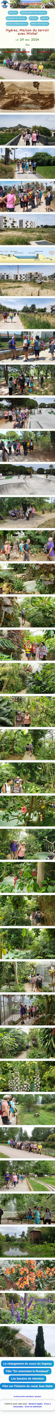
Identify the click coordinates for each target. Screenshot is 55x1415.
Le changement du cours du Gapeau (27, 1363)
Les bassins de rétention (27, 1378)
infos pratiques (39, 23)
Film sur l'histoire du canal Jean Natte (27, 1386)
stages (33, 18)
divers (44, 18)
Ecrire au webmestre (33, 1407)
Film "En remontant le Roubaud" (27, 1371)
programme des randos (33, 12)
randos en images (16, 18)
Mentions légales (36, 1404)
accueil (13, 12)
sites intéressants (17, 23)
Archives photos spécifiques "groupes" (27, 1396)
